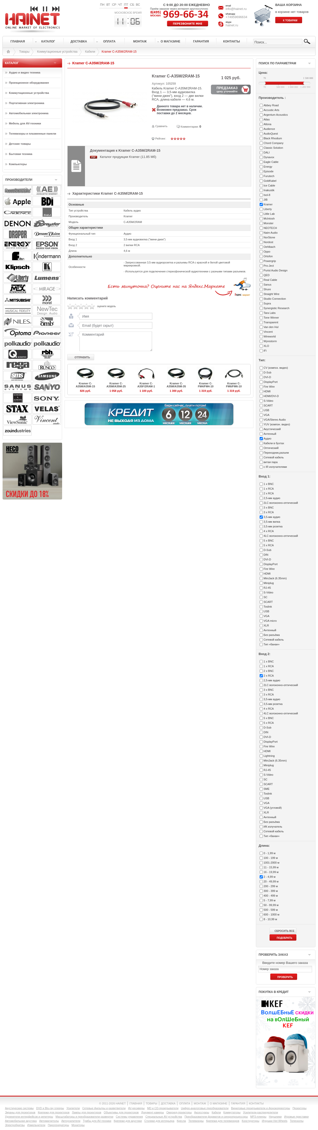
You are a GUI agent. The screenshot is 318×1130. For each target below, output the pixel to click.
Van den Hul (271, 327)
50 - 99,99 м (271, 905)
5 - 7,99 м (270, 900)
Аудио (267, 438)
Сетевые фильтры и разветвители (103, 1108)
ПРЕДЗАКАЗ (227, 89)
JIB (266, 199)
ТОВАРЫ (151, 1103)
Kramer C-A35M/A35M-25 (116, 385)
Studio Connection (275, 298)
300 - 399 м (271, 890)
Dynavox (269, 157)
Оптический (271, 447)
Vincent (268, 331)
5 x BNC (269, 540)
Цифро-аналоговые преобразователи (205, 1108)
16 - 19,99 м (271, 872)
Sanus (267, 284)
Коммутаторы (231, 1112)
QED (267, 275)
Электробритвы (15, 1125)
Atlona (267, 124)
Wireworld (270, 336)
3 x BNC (269, 507)
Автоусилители (70, 1120)
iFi (265, 350)
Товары (24, 51)
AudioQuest (271, 133)
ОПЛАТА (184, 1103)
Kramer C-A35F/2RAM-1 (146, 385)
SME (267, 788)
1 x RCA (269, 488)
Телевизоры (195, 1120)
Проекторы (299, 1108)
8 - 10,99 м (270, 919)
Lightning (269, 755)
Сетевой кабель (274, 457)
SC (265, 597)
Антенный (270, 433)
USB (266, 410)
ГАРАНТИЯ (238, 1103)
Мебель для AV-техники (25, 123)
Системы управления (129, 1116)
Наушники (275, 1116)
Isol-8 (267, 194)
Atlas (267, 119)
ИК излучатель (273, 826)
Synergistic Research (276, 308)
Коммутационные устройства (57, 51)
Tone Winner (271, 317)
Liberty (268, 209)
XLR (266, 625)
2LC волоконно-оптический (281, 502)
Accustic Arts (271, 110)
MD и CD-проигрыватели (162, 1108)
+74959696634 (236, 17)
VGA (266, 414)
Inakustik (269, 190)
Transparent (271, 322)
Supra (267, 303)
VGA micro (270, 620)
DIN (266, 554)
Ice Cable (269, 185)
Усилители (73, 1108)
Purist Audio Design (275, 270)
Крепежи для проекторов (53, 1112)
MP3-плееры (258, 1116)
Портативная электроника (26, 103)
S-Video (268, 400)
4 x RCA (269, 531)
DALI (267, 152)
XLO (266, 345)
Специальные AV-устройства (163, 1116)
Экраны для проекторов (20, 1112)
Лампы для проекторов (86, 1112)
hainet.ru (232, 25)
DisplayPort (271, 381)
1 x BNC (269, 483)
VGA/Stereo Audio (275, 419)
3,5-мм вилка (272, 521)
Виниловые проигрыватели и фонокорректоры (260, 1108)
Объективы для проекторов (121, 1112)
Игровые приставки (296, 1116)
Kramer (268, 204)
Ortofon (268, 256)
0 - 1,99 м (270, 853)
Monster (269, 223)
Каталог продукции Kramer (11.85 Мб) (128, 157)
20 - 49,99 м (271, 881)
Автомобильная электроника (28, 113)
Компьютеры (18, 164)
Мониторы (78, 1125)
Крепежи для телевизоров (222, 1120)
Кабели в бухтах (274, 443)
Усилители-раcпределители (260, 1112)
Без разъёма (272, 634)
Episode (269, 171)
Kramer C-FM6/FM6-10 (234, 385)
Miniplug (269, 583)
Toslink (268, 606)
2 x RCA (269, 493)
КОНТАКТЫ (256, 1103)
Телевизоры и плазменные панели (32, 133)
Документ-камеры (152, 1112)
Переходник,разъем (276, 452)
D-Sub (267, 372)
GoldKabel (270, 180)
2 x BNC (269, 670)
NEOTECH (270, 227)
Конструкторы (250, 1120)
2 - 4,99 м (270, 876)
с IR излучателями (275, 466)
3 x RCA (269, 512)
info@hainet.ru (236, 9)
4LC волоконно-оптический (281, 535)
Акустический (272, 429)
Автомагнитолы (49, 1120)
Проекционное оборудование (29, 82)
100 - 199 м (271, 857)
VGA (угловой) (273, 807)
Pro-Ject (269, 265)
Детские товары (20, 143)
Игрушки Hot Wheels (274, 1120)
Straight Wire (271, 293)
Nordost (268, 242)
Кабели (90, 51)
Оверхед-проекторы (179, 1112)
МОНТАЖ (200, 1103)
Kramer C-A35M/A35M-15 (85, 385)
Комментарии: (190, 126)
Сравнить (161, 126)
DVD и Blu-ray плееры (50, 1108)
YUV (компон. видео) (277, 424)
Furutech (269, 176)
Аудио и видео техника (24, 72)
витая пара (271, 462)
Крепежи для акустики (128, 1120)
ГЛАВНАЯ (135, 1103)
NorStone (269, 237)
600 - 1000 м (271, 914)
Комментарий (114, 341)
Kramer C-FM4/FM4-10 (205, 385)
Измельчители (36, 1125)
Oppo (267, 251)
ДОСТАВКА (168, 1103)
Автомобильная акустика (21, 1120)
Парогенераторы (58, 1125)
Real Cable (270, 279)
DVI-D (267, 377)
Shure (267, 289)
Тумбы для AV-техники (97, 1120)
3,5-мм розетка (273, 526)
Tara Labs (270, 312)
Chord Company (273, 143)
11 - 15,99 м (271, 867)
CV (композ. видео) (276, 367)
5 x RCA (269, 545)
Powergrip (270, 260)
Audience (269, 128)
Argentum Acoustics (276, 114)
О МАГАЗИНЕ (218, 1103)
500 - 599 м (271, 909)
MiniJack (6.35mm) (275, 578)
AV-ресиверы (136, 1108)
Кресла (181, 1120)
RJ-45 (267, 587)
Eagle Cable (271, 161)
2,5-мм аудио (272, 498)
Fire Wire (269, 386)
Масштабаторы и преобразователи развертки (85, 1116)
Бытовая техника (20, 153)
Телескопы (297, 1120)
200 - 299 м (271, 886)
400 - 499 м (271, 895)
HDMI (267, 391)
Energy (268, 166)
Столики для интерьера (159, 1120)
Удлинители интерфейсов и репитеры (29, 1116)
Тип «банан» (271, 644)
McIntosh (269, 218)
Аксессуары (201, 1112)
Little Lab (269, 213)
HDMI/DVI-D (271, 396)
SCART (268, 405)
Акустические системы (19, 1108)
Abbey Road (271, 105)
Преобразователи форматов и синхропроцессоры (216, 1116)
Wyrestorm (270, 341)
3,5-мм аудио (272, 516)
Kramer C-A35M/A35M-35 (176, 385)
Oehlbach (269, 246)
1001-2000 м (271, 862)
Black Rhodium (273, 138)
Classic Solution (273, 147)
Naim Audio (271, 232)
